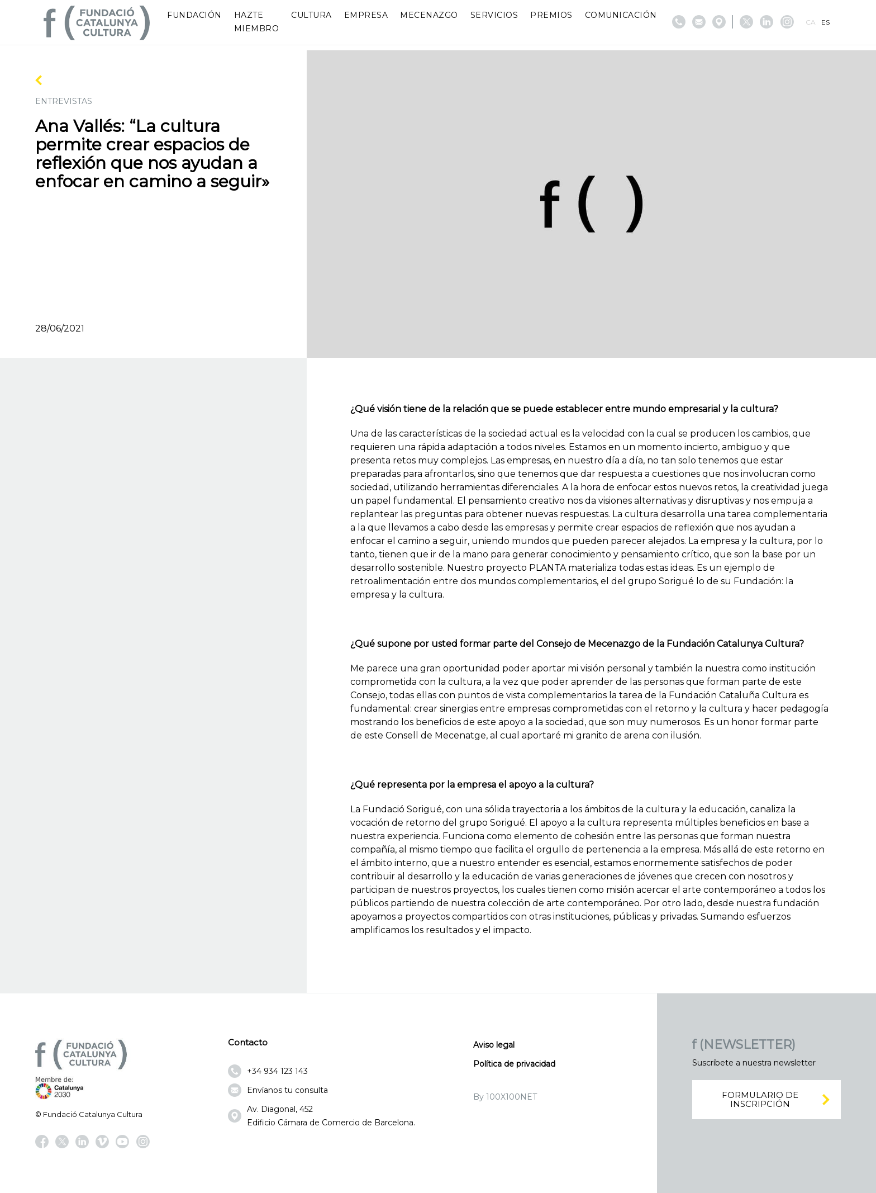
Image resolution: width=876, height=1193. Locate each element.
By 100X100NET (505, 1097)
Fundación (194, 15)
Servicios (494, 15)
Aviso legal (494, 1045)
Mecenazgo (429, 15)
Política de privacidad (514, 1064)
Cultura (311, 15)
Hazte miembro (256, 22)
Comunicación (621, 15)
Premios (551, 15)
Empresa (366, 15)
